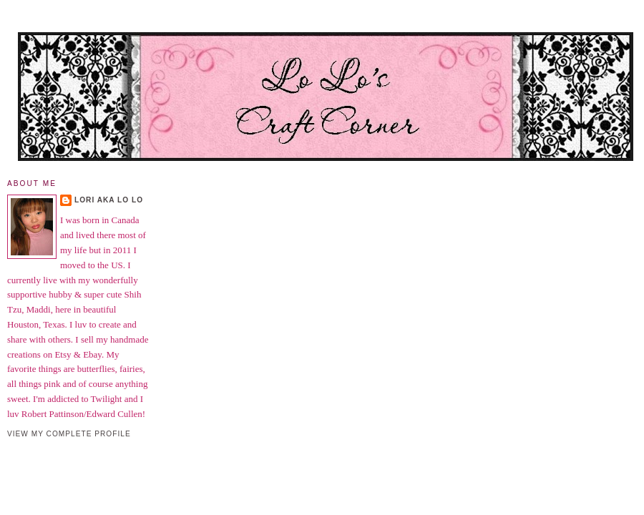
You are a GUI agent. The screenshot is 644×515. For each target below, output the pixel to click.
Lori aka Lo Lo (108, 200)
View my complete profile (69, 434)
